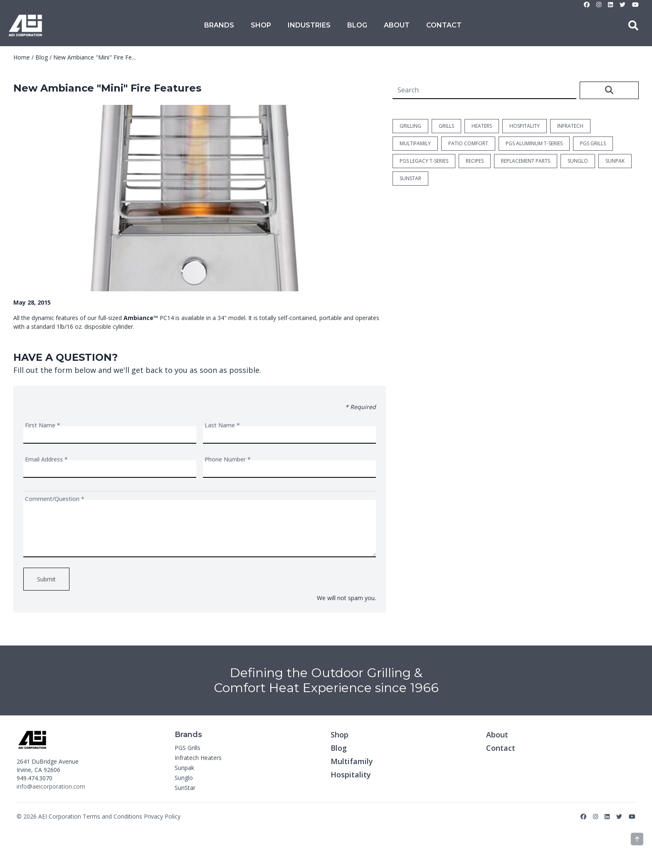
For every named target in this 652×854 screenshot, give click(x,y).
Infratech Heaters (198, 758)
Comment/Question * (54, 499)
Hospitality (351, 775)
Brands (219, 25)
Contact (444, 25)
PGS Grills (187, 748)
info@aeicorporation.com (51, 786)
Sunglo (184, 778)
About (397, 25)
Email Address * (46, 459)
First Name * (42, 425)
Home (21, 57)
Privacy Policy (162, 816)
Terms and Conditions (112, 816)
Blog (357, 25)
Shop (261, 25)
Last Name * (222, 425)
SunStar (185, 788)
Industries (309, 25)
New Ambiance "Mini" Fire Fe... (94, 57)
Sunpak (184, 768)
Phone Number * (228, 459)
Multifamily (352, 761)
